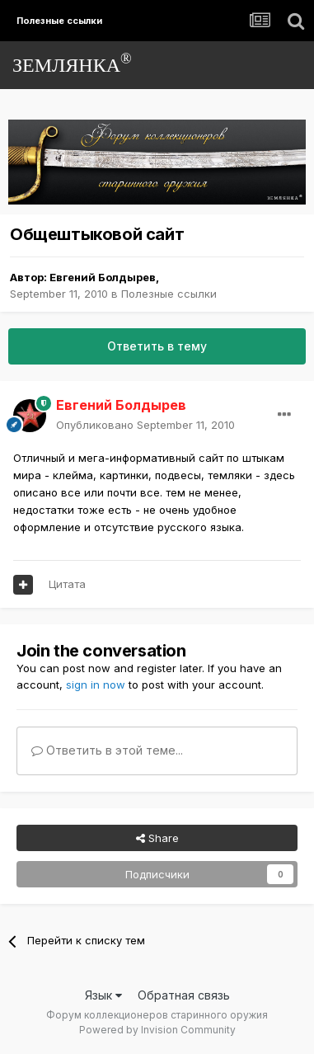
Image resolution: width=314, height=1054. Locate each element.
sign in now (95, 684)
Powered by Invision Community (157, 1029)
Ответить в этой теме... (107, 750)
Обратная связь (184, 995)
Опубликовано (145, 424)
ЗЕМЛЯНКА (72, 63)
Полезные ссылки (169, 293)
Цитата (67, 584)
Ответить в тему (157, 346)
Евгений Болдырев (102, 277)
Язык (103, 995)
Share (157, 838)
